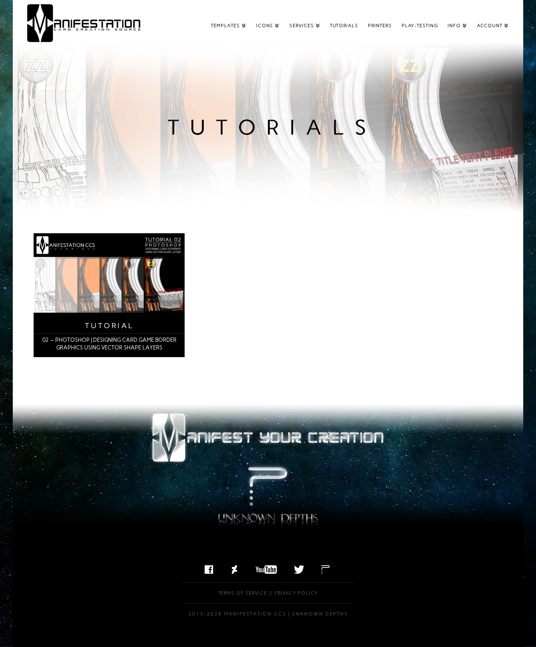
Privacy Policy (296, 593)
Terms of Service (242, 593)
